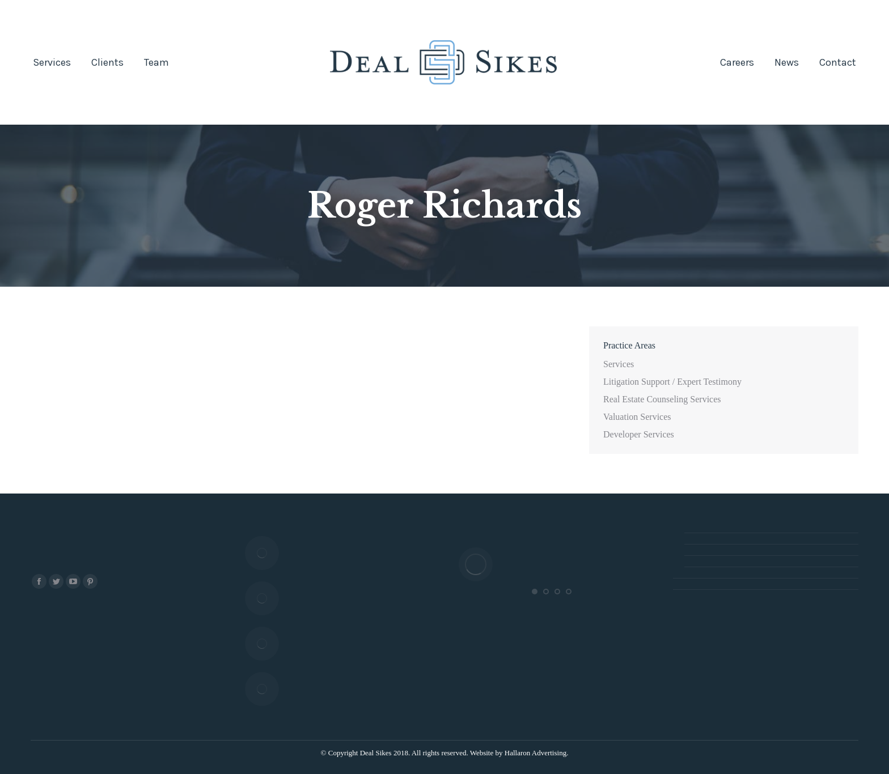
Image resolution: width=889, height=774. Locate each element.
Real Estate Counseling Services (662, 399)
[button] (534, 591)
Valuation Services (637, 417)
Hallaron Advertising (535, 753)
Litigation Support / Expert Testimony (672, 381)
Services (618, 364)
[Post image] (262, 553)
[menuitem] (52, 62)
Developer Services (638, 434)
